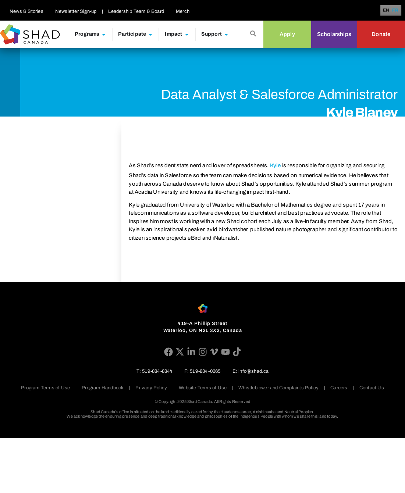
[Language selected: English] (392, 10)
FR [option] (395, 10)
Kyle (275, 165)
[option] (395, 10)
